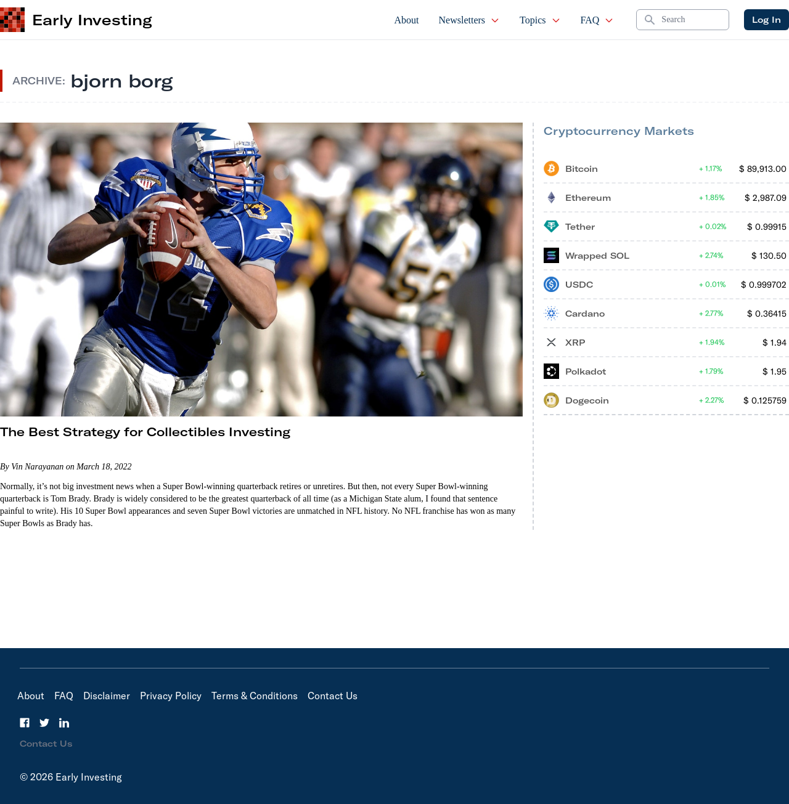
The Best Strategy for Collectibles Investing (145, 431)
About (406, 20)
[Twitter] (44, 723)
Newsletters (470, 20)
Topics (540, 20)
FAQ (598, 20)
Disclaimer (106, 695)
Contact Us (333, 695)
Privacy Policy (171, 695)
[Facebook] (25, 723)
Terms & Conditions (254, 695)
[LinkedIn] (64, 723)
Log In (766, 19)
